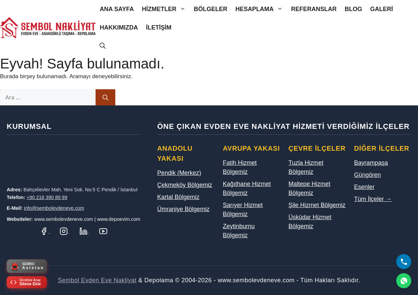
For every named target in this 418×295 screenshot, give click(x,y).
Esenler (364, 187)
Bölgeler (210, 9)
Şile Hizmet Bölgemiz (317, 205)
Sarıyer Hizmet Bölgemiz (243, 209)
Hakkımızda (119, 27)
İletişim (158, 27)
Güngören (367, 174)
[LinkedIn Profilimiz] (84, 231)
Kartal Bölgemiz (178, 197)
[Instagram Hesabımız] (64, 231)
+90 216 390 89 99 (46, 197)
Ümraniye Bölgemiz (183, 209)
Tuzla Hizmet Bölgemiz (306, 167)
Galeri (381, 9)
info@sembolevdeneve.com (54, 208)
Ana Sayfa (117, 9)
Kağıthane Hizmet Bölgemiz (247, 188)
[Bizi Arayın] (403, 261)
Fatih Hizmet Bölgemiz (240, 167)
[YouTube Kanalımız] (103, 231)
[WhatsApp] (403, 280)
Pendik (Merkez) (179, 172)
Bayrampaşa (371, 162)
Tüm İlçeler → (373, 199)
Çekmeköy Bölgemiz (184, 185)
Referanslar (314, 9)
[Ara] (105, 97)
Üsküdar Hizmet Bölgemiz (310, 222)
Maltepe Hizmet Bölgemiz (310, 188)
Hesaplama (261, 9)
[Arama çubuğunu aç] (103, 46)
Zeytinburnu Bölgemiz (239, 231)
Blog (353, 9)
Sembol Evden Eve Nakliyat (97, 280)
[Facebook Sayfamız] (45, 231)
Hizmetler (166, 9)
